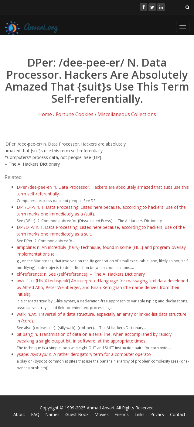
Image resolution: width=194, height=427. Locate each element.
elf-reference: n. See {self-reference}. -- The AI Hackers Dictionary (81, 274)
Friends (121, 414)
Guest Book (77, 414)
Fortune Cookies (75, 114)
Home (45, 114)
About (19, 414)
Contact (177, 414)
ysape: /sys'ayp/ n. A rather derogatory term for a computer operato (84, 354)
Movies (101, 414)
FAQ (35, 414)
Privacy (157, 414)
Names (52, 414)
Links (139, 414)
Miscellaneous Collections (126, 114)
